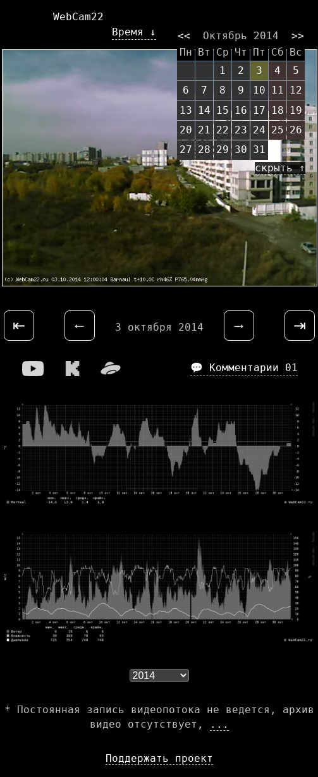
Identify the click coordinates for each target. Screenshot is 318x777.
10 (259, 90)
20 (186, 130)
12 (296, 90)
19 (296, 110)
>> (297, 36)
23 (241, 130)
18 (277, 110)
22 (222, 130)
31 (259, 150)
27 (186, 150)
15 (222, 110)
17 (259, 110)
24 (259, 130)
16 (241, 110)
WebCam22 (78, 17)
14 (204, 110)
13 (186, 110)
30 (241, 150)
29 (222, 150)
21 (204, 130)
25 (277, 130)
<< (184, 36)
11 (277, 90)
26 (296, 130)
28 (204, 150)
